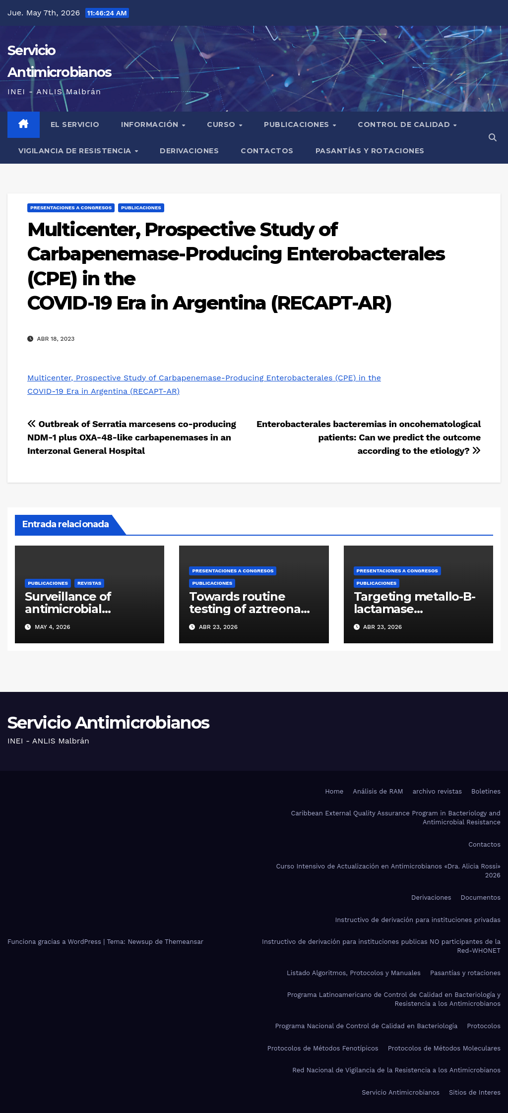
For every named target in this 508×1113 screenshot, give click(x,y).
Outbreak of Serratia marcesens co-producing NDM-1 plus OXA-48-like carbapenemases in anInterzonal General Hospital (131, 437)
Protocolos (484, 1026)
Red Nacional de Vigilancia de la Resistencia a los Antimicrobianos (396, 1070)
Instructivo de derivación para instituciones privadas (418, 920)
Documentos (481, 897)
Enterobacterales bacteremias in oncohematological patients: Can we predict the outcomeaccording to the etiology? (368, 437)
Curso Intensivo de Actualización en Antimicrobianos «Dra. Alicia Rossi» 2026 (388, 871)
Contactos (267, 150)
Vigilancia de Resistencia (75, 150)
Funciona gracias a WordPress (55, 941)
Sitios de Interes (475, 1092)
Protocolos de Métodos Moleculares (444, 1048)
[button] (493, 137)
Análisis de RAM (378, 791)
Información (151, 124)
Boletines (486, 791)
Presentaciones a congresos (71, 207)
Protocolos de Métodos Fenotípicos (323, 1048)
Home (334, 791)
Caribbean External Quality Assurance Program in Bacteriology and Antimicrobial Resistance (396, 817)
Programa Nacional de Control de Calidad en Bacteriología (366, 1026)
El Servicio (75, 124)
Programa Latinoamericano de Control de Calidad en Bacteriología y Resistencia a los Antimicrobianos (394, 999)
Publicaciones (297, 124)
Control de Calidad (405, 124)
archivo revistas (437, 791)
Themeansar (184, 941)
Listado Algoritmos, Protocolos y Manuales (354, 973)
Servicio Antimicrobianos (108, 722)
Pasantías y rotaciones (370, 150)
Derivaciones (189, 150)
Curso (222, 124)
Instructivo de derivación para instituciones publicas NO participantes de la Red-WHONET (381, 946)
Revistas (89, 583)
